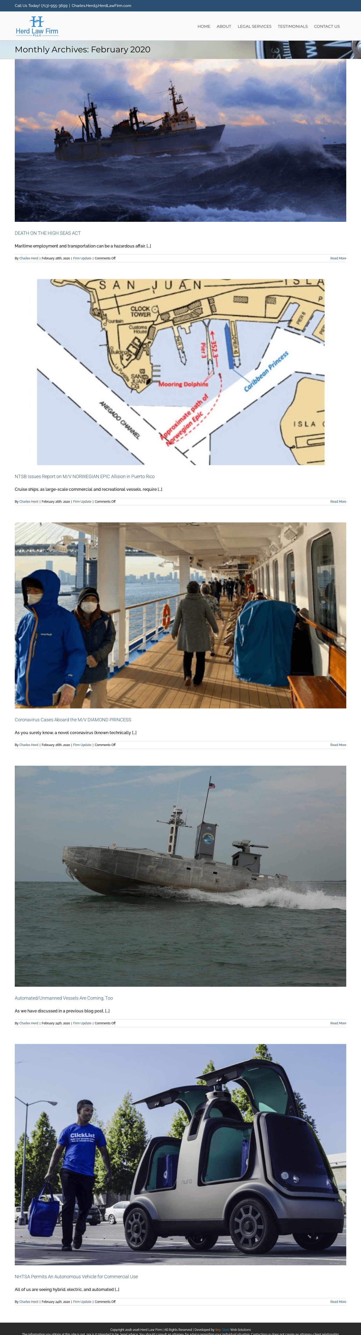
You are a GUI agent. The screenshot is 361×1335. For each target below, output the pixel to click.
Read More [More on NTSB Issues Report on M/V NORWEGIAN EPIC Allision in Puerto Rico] (338, 501)
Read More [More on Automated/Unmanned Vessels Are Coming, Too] (338, 1023)
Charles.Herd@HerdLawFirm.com (101, 5)
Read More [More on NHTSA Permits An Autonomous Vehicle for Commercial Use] (338, 1302)
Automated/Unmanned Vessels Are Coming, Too (64, 998)
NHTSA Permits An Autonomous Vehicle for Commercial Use (76, 1276)
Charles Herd (28, 258)
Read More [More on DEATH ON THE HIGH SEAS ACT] (338, 258)
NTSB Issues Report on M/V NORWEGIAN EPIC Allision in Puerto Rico (85, 476)
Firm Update (82, 258)
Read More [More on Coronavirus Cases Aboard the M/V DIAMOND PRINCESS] (338, 745)
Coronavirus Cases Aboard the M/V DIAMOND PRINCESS (73, 719)
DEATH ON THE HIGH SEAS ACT (48, 233)
